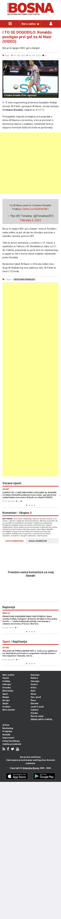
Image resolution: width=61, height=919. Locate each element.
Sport (5, 694)
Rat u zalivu (8, 675)
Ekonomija (7, 690)
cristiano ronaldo (24, 279)
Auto (33, 690)
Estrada (34, 703)
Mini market (8, 710)
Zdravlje (35, 681)
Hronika (6, 687)
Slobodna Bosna (30, 768)
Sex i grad (36, 697)
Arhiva (5, 725)
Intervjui (6, 684)
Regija (5, 697)
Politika (6, 681)
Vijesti (5, 678)
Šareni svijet (37, 716)
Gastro (34, 684)
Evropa (6, 700)
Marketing (7, 728)
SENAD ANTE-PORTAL (42, 719)
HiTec (34, 687)
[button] (55, 63)
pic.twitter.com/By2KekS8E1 (34, 209)
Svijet (5, 703)
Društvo (6, 706)
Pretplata (7, 731)
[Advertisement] (30, 163)
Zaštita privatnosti (11, 744)
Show (33, 694)
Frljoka (34, 713)
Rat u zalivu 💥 (31, 23)
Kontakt (6, 734)
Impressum (8, 737)
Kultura (34, 678)
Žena (33, 700)
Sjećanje (35, 675)
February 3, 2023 (30, 220)
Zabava (34, 710)
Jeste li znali (37, 706)
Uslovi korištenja (11, 741)
